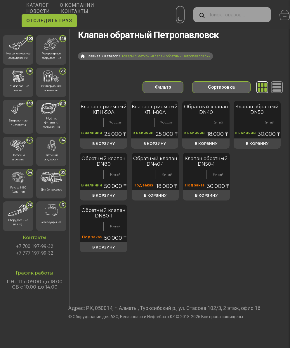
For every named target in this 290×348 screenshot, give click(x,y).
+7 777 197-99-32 (34, 253)
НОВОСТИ (38, 11)
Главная (93, 56)
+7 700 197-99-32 (34, 246)
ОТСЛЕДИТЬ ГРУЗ (49, 20)
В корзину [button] (103, 143)
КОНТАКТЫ (74, 11)
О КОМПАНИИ (77, 5)
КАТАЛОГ (37, 5)
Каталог (111, 56)
